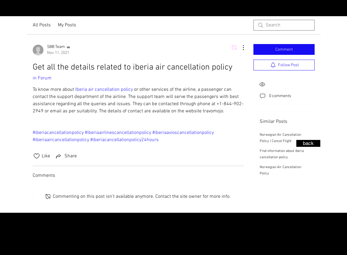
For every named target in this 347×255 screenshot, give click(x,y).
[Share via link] (66, 156)
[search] (284, 25)
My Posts (67, 25)
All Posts (42, 25)
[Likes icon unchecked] (36, 156)
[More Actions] (240, 47)
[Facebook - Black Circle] (341, 9)
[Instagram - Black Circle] (331, 9)
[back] (308, 143)
